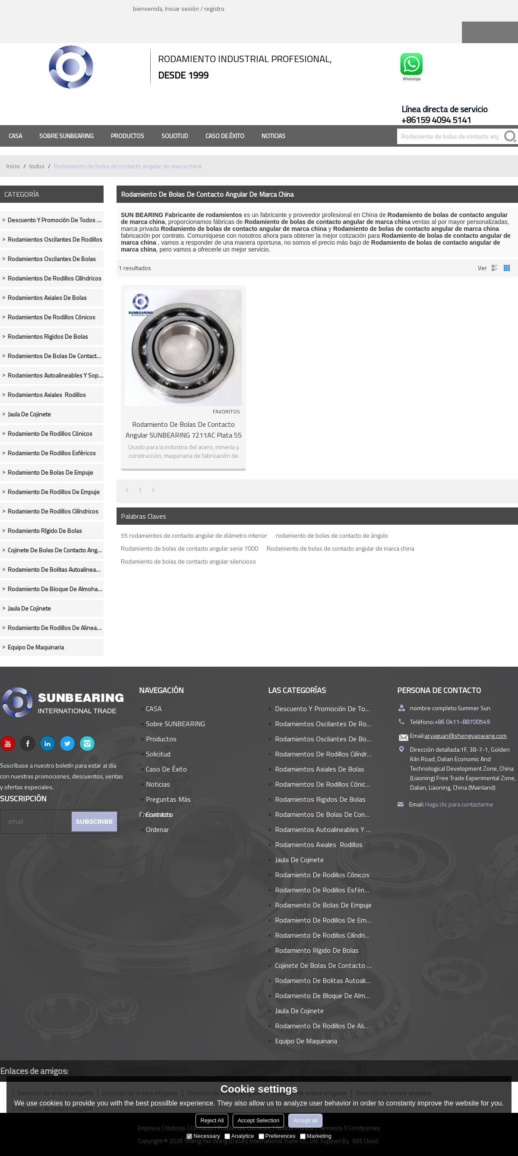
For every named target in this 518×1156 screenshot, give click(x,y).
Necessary (203, 1136)
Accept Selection (258, 1120)
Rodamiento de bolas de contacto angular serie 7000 (189, 548)
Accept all (305, 1120)
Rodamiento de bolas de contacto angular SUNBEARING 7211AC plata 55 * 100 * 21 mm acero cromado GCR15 (184, 430)
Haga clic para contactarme (459, 804)
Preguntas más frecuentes (165, 800)
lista (494, 268)
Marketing (316, 1136)
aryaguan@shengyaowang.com (466, 735)
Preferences (277, 1136)
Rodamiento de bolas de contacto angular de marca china (340, 548)
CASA (15, 135)
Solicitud (174, 135)
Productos (127, 135)
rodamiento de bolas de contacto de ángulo (332, 535)
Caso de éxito (224, 135)
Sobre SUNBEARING (66, 135)
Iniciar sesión (182, 8)
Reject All (212, 1120)
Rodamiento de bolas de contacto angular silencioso (188, 561)
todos (36, 165)
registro (214, 8)
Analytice (239, 1136)
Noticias (273, 135)
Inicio (13, 165)
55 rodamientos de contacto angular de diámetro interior (194, 535)
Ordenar (157, 829)
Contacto (159, 814)
